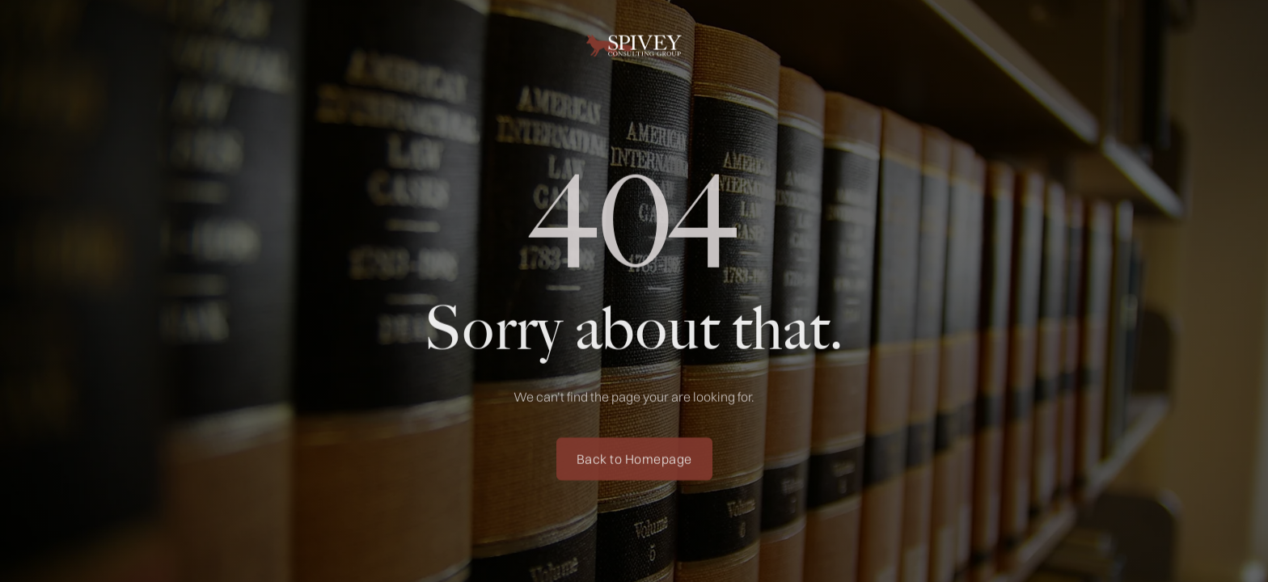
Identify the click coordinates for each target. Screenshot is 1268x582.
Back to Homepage (634, 461)
